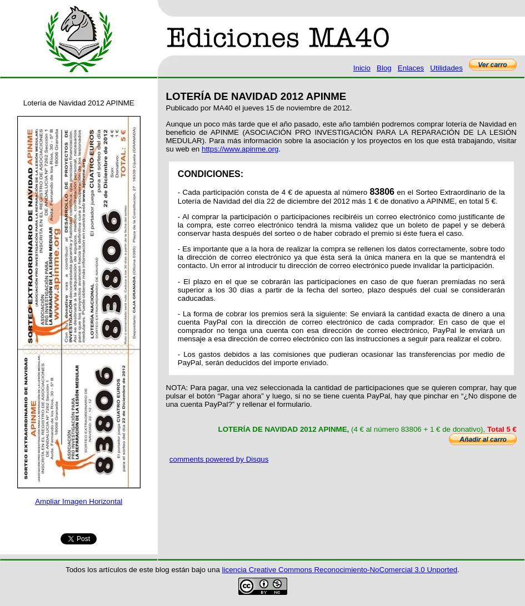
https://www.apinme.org (240, 149)
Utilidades (446, 68)
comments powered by (219, 459)
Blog (384, 68)
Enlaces (411, 68)
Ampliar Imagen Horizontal (78, 501)
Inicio (362, 68)
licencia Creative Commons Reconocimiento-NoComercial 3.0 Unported (340, 569)
